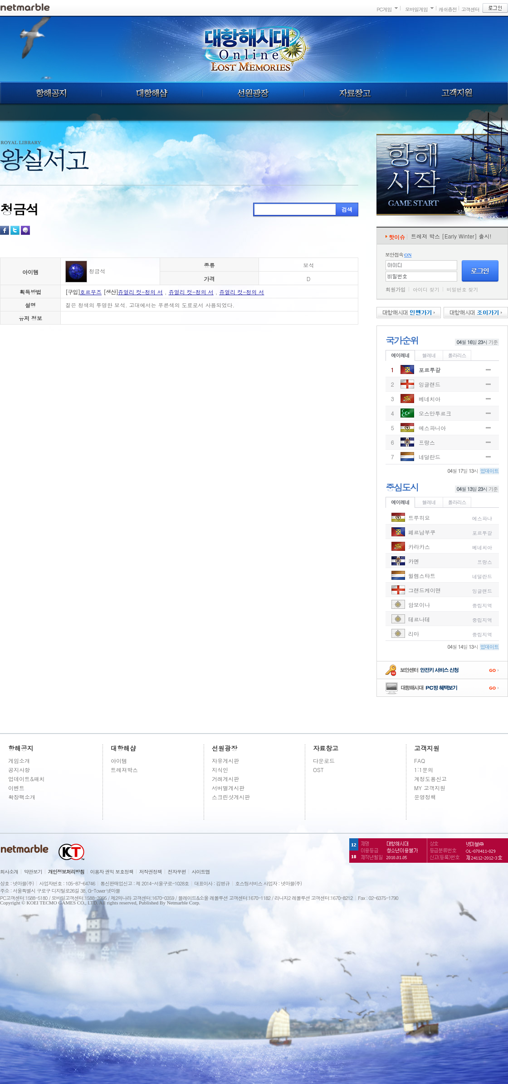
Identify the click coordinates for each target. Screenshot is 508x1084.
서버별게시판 (228, 788)
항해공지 (50, 93)
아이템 (119, 760)
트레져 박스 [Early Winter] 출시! (451, 236)
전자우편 (177, 871)
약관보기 (33, 871)
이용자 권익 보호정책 (111, 871)
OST (318, 769)
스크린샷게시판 (231, 797)
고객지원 (457, 93)
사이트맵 (201, 871)
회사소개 (9, 871)
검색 (347, 209)
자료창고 (355, 93)
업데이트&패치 (26, 779)
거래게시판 (225, 779)
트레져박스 (124, 769)
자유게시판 (225, 760)
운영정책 (425, 797)
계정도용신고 (430, 779)
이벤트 (16, 788)
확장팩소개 (21, 797)
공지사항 (19, 769)
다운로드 (324, 760)
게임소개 (19, 760)
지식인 (220, 769)
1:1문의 (423, 769)
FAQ (419, 760)
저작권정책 (150, 871)
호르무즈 (91, 292)
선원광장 (253, 93)
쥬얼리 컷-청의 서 (140, 292)
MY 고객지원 (429, 788)
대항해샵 (151, 93)
